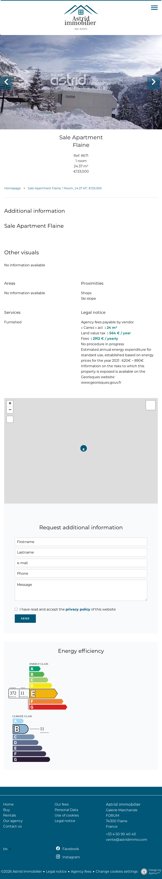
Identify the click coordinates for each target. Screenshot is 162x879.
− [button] (10, 410)
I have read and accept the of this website (68, 609)
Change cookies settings (117, 872)
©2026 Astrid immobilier (21, 872)
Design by (150, 871)
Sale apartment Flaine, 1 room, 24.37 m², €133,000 (65, 188)
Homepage (12, 188)
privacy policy (78, 609)
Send (25, 618)
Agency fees (81, 872)
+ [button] (10, 404)
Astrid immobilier (123, 804)
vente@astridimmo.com (126, 840)
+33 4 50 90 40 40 (121, 834)
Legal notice (56, 872)
